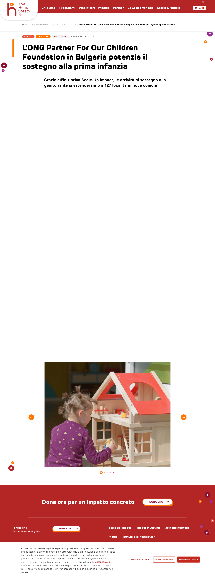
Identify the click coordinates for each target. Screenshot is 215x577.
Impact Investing (148, 528)
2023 (73, 24)
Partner (118, 8)
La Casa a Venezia (140, 8)
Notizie (54, 24)
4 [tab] (110, 472)
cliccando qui (102, 562)
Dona (196, 7)
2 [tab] (104, 472)
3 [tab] (107, 472)
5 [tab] (113, 472)
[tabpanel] (107, 414)
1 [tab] (101, 472)
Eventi (28, 36)
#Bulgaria (60, 36)
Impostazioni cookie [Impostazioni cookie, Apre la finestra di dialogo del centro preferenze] (140, 559)
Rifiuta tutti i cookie (164, 559)
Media (113, 537)
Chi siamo (48, 8)
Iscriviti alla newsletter (139, 537)
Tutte (64, 24)
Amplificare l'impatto (94, 8)
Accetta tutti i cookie (188, 559)
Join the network (177, 528)
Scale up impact (120, 528)
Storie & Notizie (168, 8)
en (202, 2)
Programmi (67, 8)
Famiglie (43, 36)
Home (25, 24)
